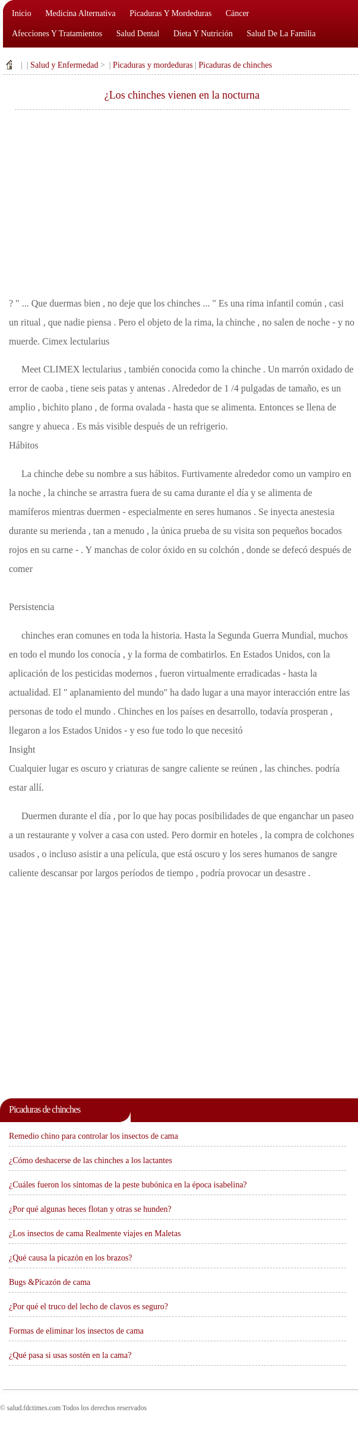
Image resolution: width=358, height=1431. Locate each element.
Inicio (21, 13)
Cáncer (237, 13)
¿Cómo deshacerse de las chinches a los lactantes (90, 1160)
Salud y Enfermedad (64, 65)
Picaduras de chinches (235, 65)
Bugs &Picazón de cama (49, 1282)
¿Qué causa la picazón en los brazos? (70, 1257)
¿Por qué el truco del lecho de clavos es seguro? (88, 1306)
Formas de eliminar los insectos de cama (76, 1330)
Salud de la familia (280, 33)
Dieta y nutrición (203, 33)
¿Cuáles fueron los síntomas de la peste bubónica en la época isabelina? (128, 1184)
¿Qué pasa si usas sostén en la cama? (70, 1355)
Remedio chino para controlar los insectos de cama (93, 1136)
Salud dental (138, 33)
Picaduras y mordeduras (170, 13)
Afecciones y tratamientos (57, 33)
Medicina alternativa (80, 13)
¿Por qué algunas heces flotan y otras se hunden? (90, 1209)
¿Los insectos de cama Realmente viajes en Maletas (95, 1233)
